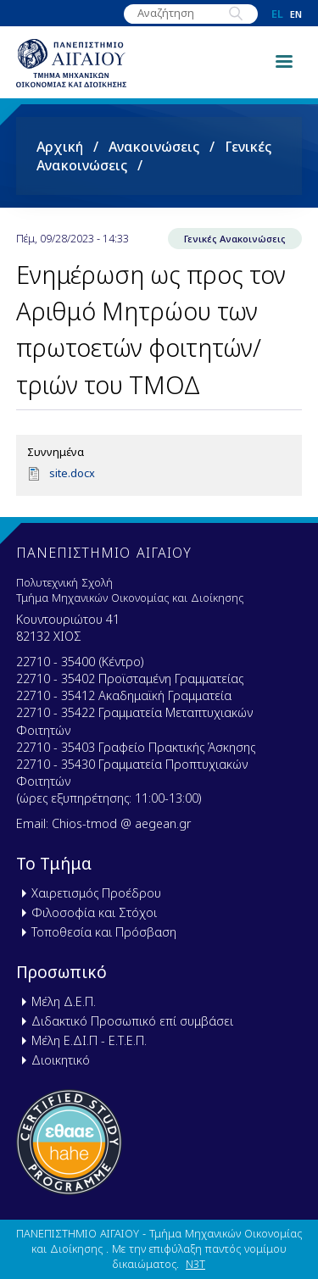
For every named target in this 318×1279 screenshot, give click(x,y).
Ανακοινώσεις (154, 146)
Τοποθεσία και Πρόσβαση (103, 932)
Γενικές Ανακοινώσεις (235, 238)
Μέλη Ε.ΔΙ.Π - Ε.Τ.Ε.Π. (89, 1040)
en (296, 14)
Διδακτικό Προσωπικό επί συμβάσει (132, 1021)
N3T (195, 1263)
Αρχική (59, 146)
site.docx (72, 473)
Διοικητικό (60, 1060)
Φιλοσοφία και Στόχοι (94, 912)
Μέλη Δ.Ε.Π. (63, 1001)
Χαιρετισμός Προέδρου (96, 893)
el (277, 13)
